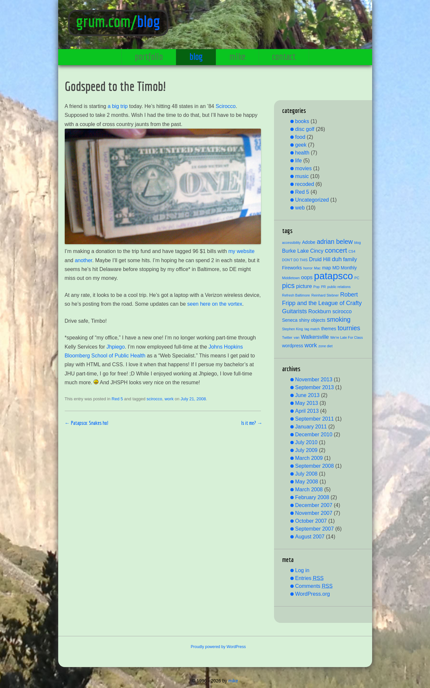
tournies (348, 328)
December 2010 (314, 434)
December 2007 (314, 505)
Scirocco (225, 106)
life (298, 160)
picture (304, 286)
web (300, 207)
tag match (312, 329)
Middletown (291, 278)
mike (237, 56)
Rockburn (319, 311)
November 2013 (314, 379)
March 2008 (309, 489)
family (350, 259)
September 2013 (314, 387)
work (168, 398)
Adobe (308, 242)
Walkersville (315, 337)
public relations (339, 287)
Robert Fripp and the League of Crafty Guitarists (322, 303)
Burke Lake (295, 251)
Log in (302, 570)
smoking (338, 319)
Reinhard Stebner (325, 295)
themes (328, 328)
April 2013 (307, 411)
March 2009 (309, 458)
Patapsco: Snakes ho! (87, 423)
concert (336, 250)
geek (301, 145)
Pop (316, 287)
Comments (314, 586)
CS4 (352, 251)
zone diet (325, 346)
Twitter (287, 337)
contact (284, 56)
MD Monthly (345, 267)
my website (241, 251)
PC (356, 278)
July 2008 (306, 474)
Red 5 (117, 398)
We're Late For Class (346, 337)
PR (323, 287)
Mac (317, 268)
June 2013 (307, 395)
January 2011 (311, 426)
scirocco (154, 398)
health (302, 152)
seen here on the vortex (214, 304)
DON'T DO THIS (295, 260)
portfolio (149, 56)
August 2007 (310, 536)
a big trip (118, 106)
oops (307, 277)
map (326, 267)
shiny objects (312, 320)
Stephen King (292, 329)
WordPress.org (312, 594)
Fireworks (292, 267)
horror (307, 268)
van (296, 337)
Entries (309, 578)
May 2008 (306, 481)
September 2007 (314, 529)
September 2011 (314, 419)
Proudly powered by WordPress (218, 646)
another (83, 260)
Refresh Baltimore (296, 295)
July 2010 (306, 442)
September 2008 (314, 466)
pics (288, 285)
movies (303, 168)
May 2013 (306, 403)
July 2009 (306, 450)
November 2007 (314, 513)
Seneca (290, 320)
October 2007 (311, 521)
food (300, 137)
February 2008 (312, 497)
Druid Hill (319, 259)
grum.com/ (106, 21)
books (302, 121)
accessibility (291, 242)
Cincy (316, 251)
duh (337, 259)
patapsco (333, 275)
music (302, 176)
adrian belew (335, 241)
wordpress (292, 345)
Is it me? (251, 423)
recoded (304, 184)
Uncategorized (312, 200)
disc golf (305, 129)
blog (148, 21)
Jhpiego (116, 347)
